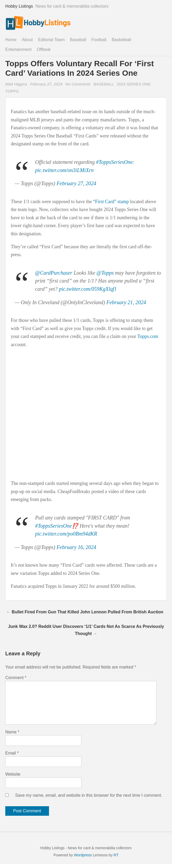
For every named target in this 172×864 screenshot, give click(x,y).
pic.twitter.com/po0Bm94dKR (66, 534)
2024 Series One (134, 84)
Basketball (121, 39)
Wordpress (83, 855)
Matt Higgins (16, 84)
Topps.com (147, 336)
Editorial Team (51, 39)
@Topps (105, 273)
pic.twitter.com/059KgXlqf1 (88, 289)
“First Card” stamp (111, 201)
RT (116, 855)
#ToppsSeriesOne (114, 162)
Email (12, 753)
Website (13, 774)
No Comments (78, 84)
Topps (12, 91)
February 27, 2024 (46, 84)
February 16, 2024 (76, 547)
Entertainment (18, 49)
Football (98, 39)
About (27, 39)
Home (11, 39)
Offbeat (44, 49)
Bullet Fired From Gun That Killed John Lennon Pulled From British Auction (87, 612)
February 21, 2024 (126, 302)
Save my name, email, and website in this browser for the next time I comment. (88, 795)
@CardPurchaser (53, 273)
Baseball (78, 39)
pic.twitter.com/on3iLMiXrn (64, 170)
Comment (15, 677)
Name (12, 732)
